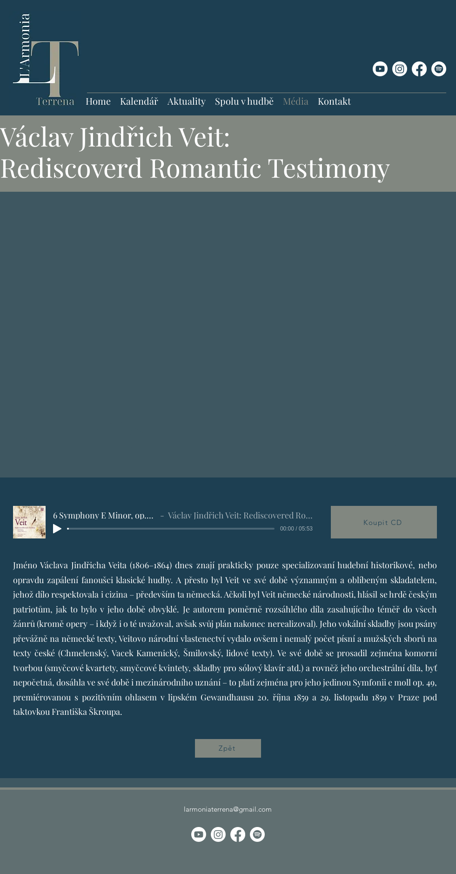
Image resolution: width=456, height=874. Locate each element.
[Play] (57, 528)
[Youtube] (380, 68)
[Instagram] (399, 68)
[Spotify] (438, 68)
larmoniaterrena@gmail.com (228, 809)
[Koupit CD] (384, 522)
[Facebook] (419, 68)
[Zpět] (228, 748)
